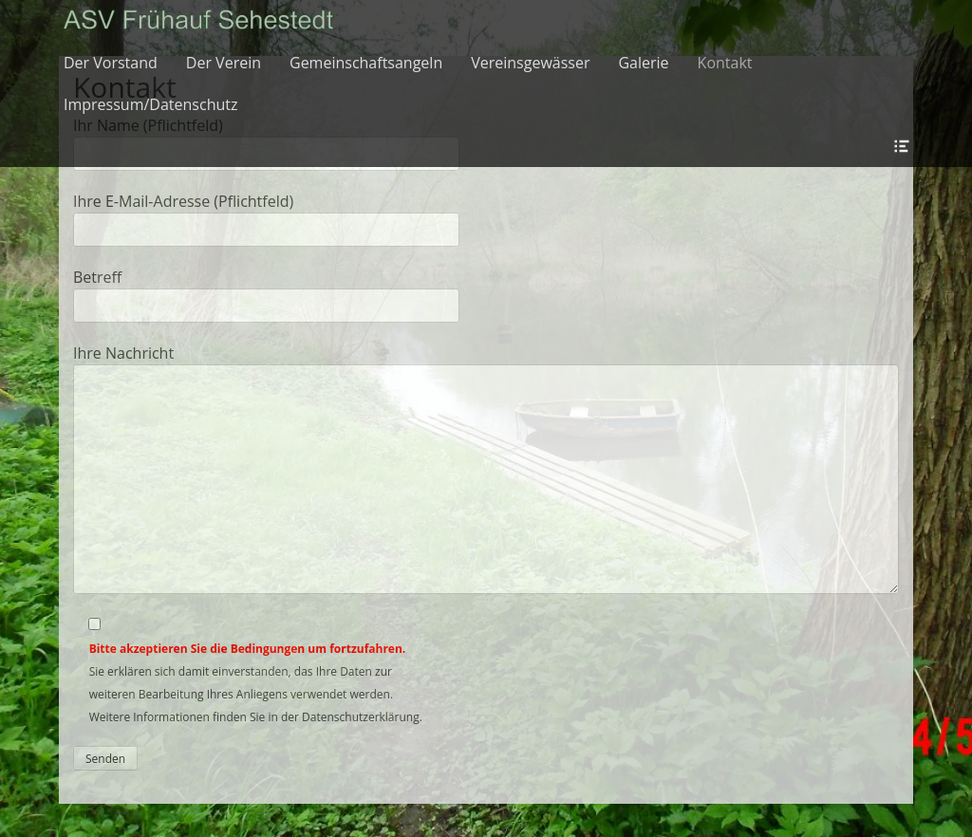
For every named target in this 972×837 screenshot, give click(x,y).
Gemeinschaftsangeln (366, 62)
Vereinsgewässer (530, 62)
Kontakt (725, 62)
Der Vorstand (111, 62)
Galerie (643, 62)
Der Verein (223, 62)
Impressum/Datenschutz (150, 104)
